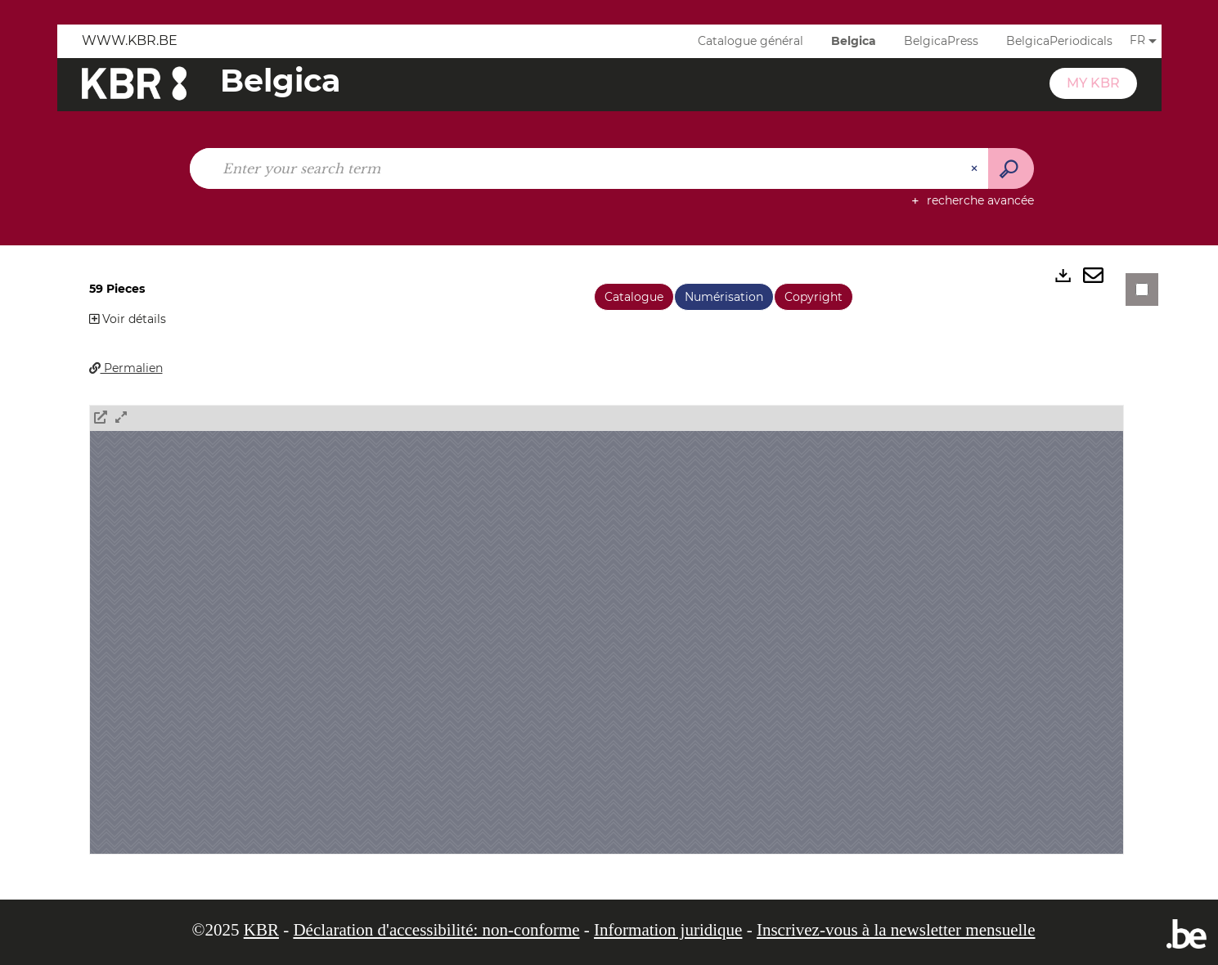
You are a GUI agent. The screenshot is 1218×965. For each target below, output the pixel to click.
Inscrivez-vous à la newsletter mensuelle (896, 930)
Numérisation (724, 297)
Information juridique (668, 930)
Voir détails (127, 319)
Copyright (813, 297)
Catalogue (634, 297)
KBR (261, 930)
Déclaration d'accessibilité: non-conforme (436, 930)
